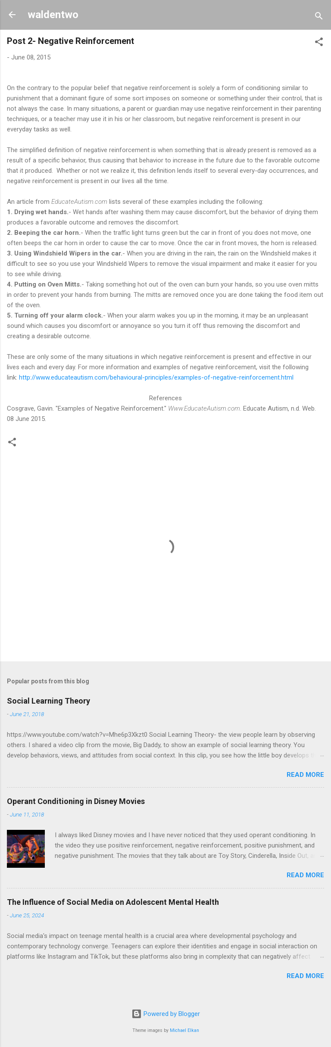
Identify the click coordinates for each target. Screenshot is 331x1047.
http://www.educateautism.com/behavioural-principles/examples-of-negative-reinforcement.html (156, 377)
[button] (319, 43)
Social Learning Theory (48, 700)
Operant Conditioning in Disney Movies (76, 801)
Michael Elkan (184, 1030)
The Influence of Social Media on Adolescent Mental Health (113, 902)
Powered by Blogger (165, 1014)
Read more (305, 775)
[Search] (319, 17)
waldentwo (53, 15)
